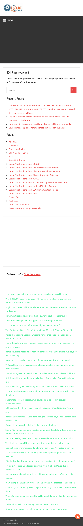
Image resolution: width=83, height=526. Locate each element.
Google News (32, 274)
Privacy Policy (15, 197)
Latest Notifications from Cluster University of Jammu (34, 171)
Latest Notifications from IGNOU (24, 178)
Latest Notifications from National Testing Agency (32, 186)
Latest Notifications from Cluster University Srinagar (33, 175)
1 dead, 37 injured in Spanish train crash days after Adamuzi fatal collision (40, 373)
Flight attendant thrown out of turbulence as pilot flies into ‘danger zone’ (40, 461)
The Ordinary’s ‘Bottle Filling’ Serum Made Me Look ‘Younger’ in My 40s (39, 330)
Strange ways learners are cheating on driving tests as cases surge (36, 509)
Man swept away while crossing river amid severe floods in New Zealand (39, 386)
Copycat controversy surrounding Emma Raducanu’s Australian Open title (40, 447)
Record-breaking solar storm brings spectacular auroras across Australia (39, 438)
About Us (13, 141)
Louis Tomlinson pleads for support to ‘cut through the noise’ (37, 127)
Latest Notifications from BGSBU (24, 163)
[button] (77, 516)
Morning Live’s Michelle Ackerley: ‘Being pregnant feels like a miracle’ (38, 360)
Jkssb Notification (17, 160)
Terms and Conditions (19, 204)
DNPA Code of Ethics (18, 152)
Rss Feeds (13, 200)
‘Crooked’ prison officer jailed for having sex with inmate (32, 425)
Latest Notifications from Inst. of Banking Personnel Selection (38, 182)
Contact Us (14, 145)
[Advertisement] (41, 44)
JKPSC (12, 156)
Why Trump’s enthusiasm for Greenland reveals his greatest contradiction (40, 482)
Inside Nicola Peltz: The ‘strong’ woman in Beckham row (31, 504)
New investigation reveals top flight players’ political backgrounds (40, 124)
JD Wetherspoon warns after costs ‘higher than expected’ (32, 325)
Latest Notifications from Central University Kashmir (33, 167)
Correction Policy (17, 149)
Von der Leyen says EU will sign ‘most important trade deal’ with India (38, 443)
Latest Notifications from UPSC (23, 193)
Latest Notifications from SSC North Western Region (33, 189)
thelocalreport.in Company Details (25, 208)
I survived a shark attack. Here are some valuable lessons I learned (40, 105)
